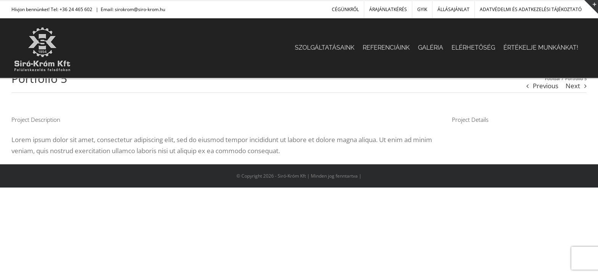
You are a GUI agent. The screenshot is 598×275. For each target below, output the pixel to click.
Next (573, 85)
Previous (545, 85)
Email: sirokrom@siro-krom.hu (133, 9)
